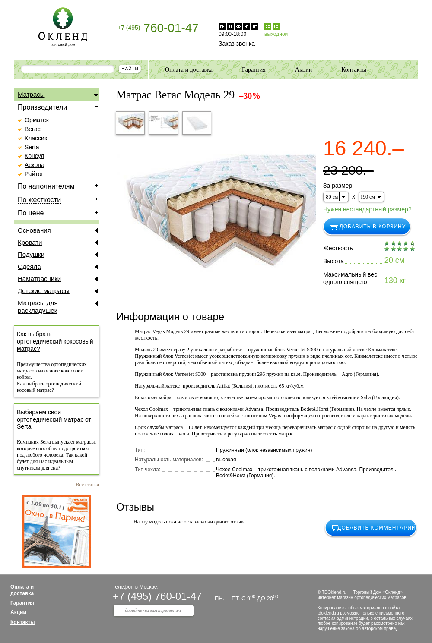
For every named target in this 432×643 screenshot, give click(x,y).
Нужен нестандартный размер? (367, 209)
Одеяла (58, 266)
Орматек (37, 120)
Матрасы (58, 95)
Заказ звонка (237, 43)
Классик (36, 138)
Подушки (58, 254)
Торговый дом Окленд (62, 27)
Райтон (34, 173)
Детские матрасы (58, 290)
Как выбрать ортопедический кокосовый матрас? (55, 341)
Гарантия (254, 69)
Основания (58, 230)
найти (129, 68)
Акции (303, 69)
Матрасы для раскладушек (58, 306)
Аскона (34, 164)
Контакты (353, 69)
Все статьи (87, 485)
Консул (34, 155)
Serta (32, 147)
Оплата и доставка (189, 69)
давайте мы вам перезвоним (153, 610)
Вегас (33, 129)
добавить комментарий (376, 528)
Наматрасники (58, 278)
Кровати (58, 242)
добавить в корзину (373, 227)
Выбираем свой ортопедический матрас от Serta (54, 419)
